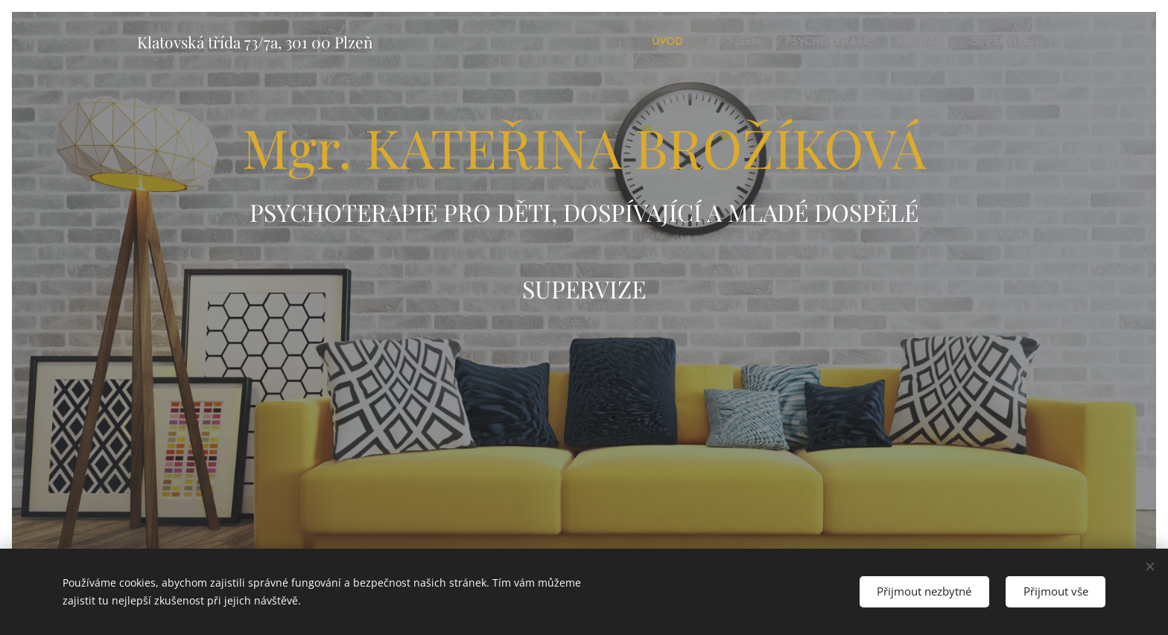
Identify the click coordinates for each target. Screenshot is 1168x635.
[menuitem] (631, 42)
